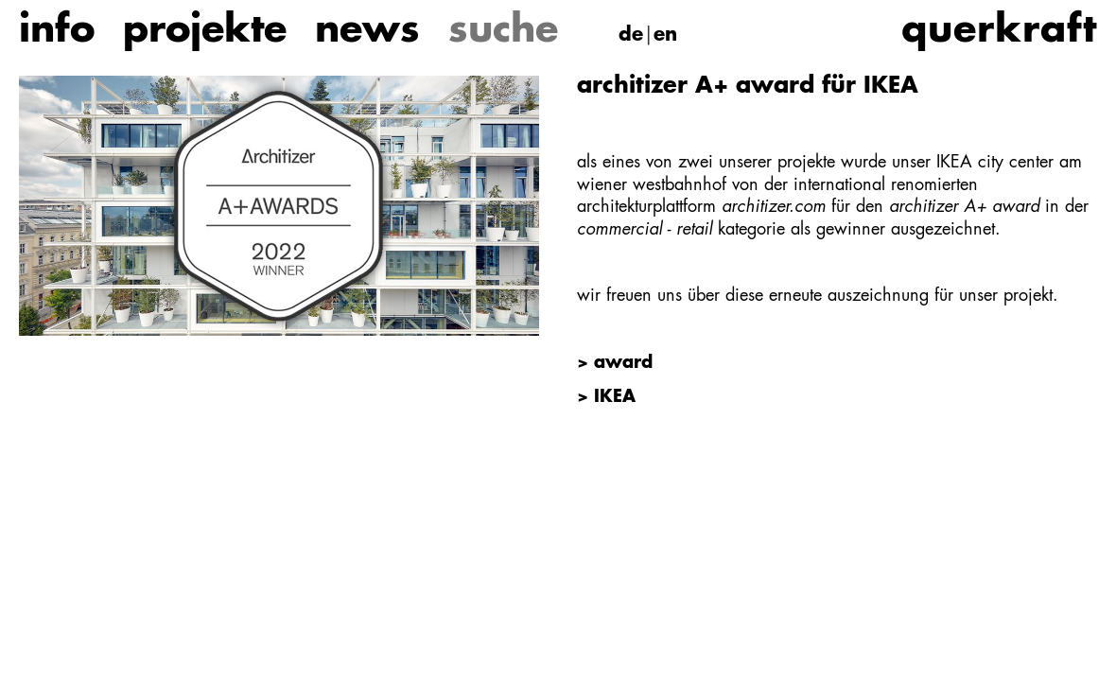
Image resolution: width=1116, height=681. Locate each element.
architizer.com (774, 207)
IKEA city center (995, 162)
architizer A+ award (964, 207)
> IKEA (606, 397)
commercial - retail (644, 229)
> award (615, 363)
